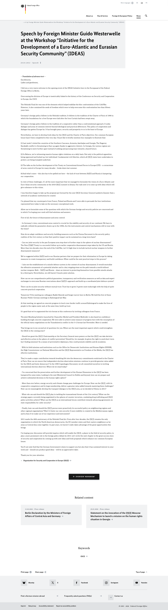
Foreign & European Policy (122, 16)
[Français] (146, 3)
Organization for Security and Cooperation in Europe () (46, 460)
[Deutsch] (137, 3)
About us (89, 16)
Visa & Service (102, 16)
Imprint (23, 606)
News (138, 16)
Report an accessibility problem (66, 606)
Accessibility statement (46, 606)
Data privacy (32, 606)
